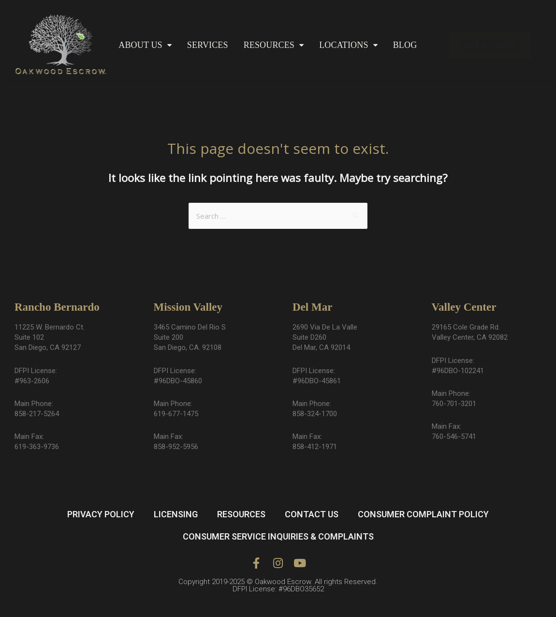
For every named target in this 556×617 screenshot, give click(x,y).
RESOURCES (274, 45)
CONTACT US (311, 514)
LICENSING (176, 514)
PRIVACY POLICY (100, 514)
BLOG (405, 45)
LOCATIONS (348, 45)
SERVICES (207, 45)
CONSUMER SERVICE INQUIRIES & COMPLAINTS (278, 536)
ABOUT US (145, 45)
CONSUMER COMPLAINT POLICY (423, 514)
